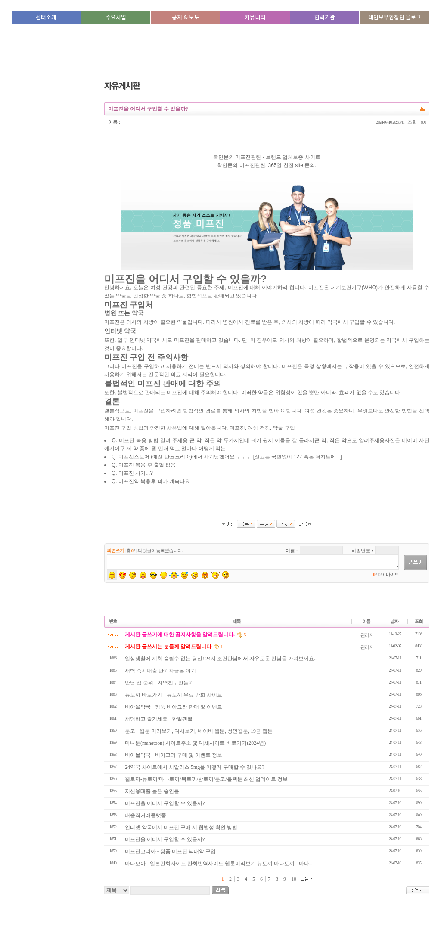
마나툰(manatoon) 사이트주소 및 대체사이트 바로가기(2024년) (195, 743)
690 (423, 122)
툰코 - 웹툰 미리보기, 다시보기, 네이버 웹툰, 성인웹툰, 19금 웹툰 (199, 731)
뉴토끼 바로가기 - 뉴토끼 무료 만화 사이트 (173, 695)
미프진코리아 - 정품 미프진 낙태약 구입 (171, 851)
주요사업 (116, 17)
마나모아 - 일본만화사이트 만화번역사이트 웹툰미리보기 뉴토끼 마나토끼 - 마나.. (218, 864)
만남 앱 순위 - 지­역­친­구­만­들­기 (159, 683)
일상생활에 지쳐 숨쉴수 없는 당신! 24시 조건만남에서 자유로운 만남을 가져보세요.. (221, 659)
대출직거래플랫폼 (145, 815)
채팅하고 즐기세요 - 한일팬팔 (159, 719)
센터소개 (46, 17)
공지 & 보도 (185, 17)
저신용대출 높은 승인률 (152, 791)
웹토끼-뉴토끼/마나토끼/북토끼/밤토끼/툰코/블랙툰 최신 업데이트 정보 (206, 779)
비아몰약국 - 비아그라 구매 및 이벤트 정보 (173, 755)
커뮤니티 (255, 17)
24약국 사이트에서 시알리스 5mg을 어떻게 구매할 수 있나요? (194, 767)
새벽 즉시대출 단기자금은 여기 (160, 671)
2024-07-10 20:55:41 (390, 122)
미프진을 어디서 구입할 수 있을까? (165, 803)
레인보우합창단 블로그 (394, 17)
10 (293, 879)
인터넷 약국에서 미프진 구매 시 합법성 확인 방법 (182, 827)
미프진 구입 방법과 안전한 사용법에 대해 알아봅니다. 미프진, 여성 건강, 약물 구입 (266, 317)
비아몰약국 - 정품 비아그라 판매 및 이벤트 (173, 707)
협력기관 (324, 17)
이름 (113, 121)
